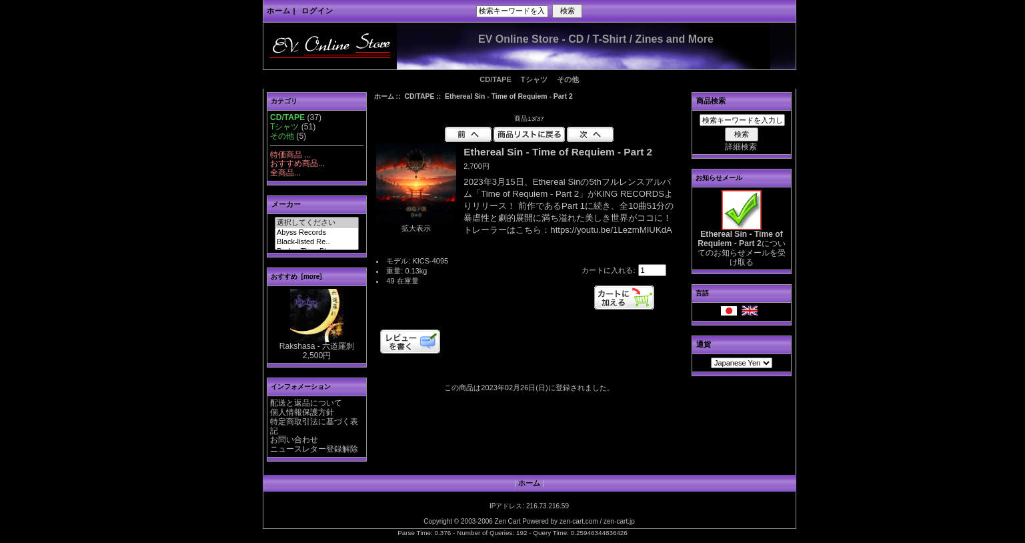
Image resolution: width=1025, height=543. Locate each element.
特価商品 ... (290, 154)
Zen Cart (508, 521)
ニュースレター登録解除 (314, 449)
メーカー (286, 204)
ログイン (317, 11)
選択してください (316, 222)
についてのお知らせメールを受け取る (742, 244)
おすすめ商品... (297, 163)
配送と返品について (306, 403)
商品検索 (711, 101)
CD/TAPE (419, 96)
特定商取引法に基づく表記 (314, 426)
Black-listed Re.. (316, 242)
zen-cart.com (579, 521)
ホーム (279, 11)
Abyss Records (316, 232)
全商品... (285, 172)
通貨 (703, 344)
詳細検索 (741, 146)
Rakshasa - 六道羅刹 (317, 343)
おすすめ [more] (296, 276)
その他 (568, 79)
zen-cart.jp (619, 521)
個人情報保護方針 (302, 412)
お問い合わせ (294, 439)
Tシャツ (534, 79)
